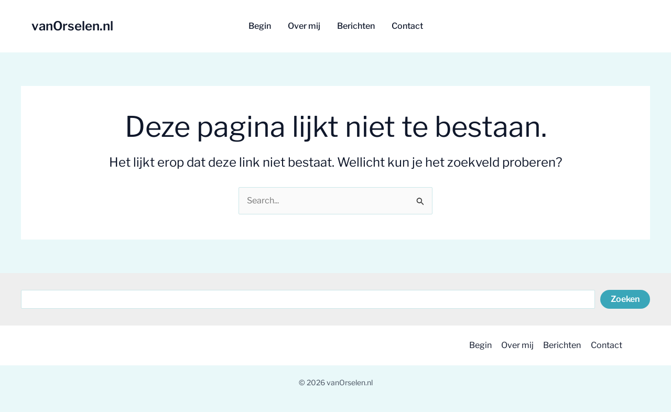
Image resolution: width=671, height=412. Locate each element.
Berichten (560, 345)
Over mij (515, 345)
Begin (477, 345)
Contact (605, 345)
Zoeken (625, 299)
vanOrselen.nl (72, 26)
